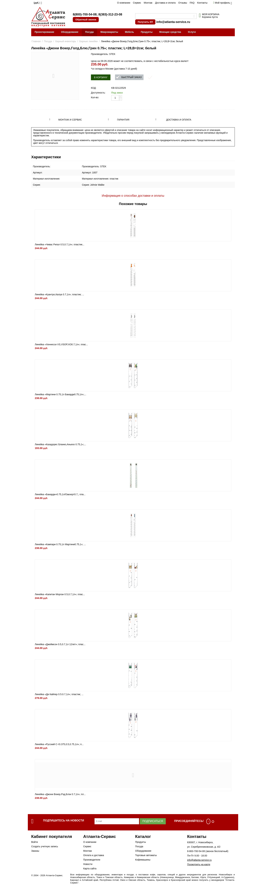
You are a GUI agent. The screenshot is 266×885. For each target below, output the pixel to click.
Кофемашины (142, 859)
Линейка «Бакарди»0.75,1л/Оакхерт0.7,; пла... (60, 494)
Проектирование (44, 32)
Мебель (129, 32)
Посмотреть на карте (198, 864)
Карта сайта (89, 868)
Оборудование (69, 32)
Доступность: (98, 92)
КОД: (93, 88)
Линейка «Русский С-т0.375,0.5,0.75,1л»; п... (59, 744)
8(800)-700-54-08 (85, 14)
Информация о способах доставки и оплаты (133, 195)
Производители (91, 859)
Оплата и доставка (93, 855)
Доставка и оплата (165, 2)
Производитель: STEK (103, 54)
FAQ (192, 2)
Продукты (147, 32)
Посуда (89, 32)
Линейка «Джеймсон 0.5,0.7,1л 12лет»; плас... (60, 644)
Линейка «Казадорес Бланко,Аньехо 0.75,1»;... (60, 444)
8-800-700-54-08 (196, 851)
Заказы (35, 850)
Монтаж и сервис (70, 119)
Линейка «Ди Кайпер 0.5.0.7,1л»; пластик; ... (59, 694)
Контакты (202, 2)
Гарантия (123, 119)
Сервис (137, 2)
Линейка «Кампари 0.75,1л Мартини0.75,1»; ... (60, 544)
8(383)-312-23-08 (110, 14)
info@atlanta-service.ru (173, 22)
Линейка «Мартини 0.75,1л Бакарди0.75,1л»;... (60, 394)
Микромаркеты (109, 32)
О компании (123, 2)
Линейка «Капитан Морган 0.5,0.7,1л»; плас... (60, 594)
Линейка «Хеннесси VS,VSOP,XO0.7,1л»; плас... (61, 344)
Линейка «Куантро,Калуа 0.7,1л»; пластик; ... (59, 294)
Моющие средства (170, 32)
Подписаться (152, 821)
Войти (34, 842)
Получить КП (145, 22)
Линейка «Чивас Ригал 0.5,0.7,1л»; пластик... (59, 244)
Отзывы (182, 2)
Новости (87, 864)
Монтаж (148, 2)
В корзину (100, 77)
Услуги (192, 32)
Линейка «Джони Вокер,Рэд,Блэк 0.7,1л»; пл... (60, 794)
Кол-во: (95, 97)
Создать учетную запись (44, 846)
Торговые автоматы (146, 855)
